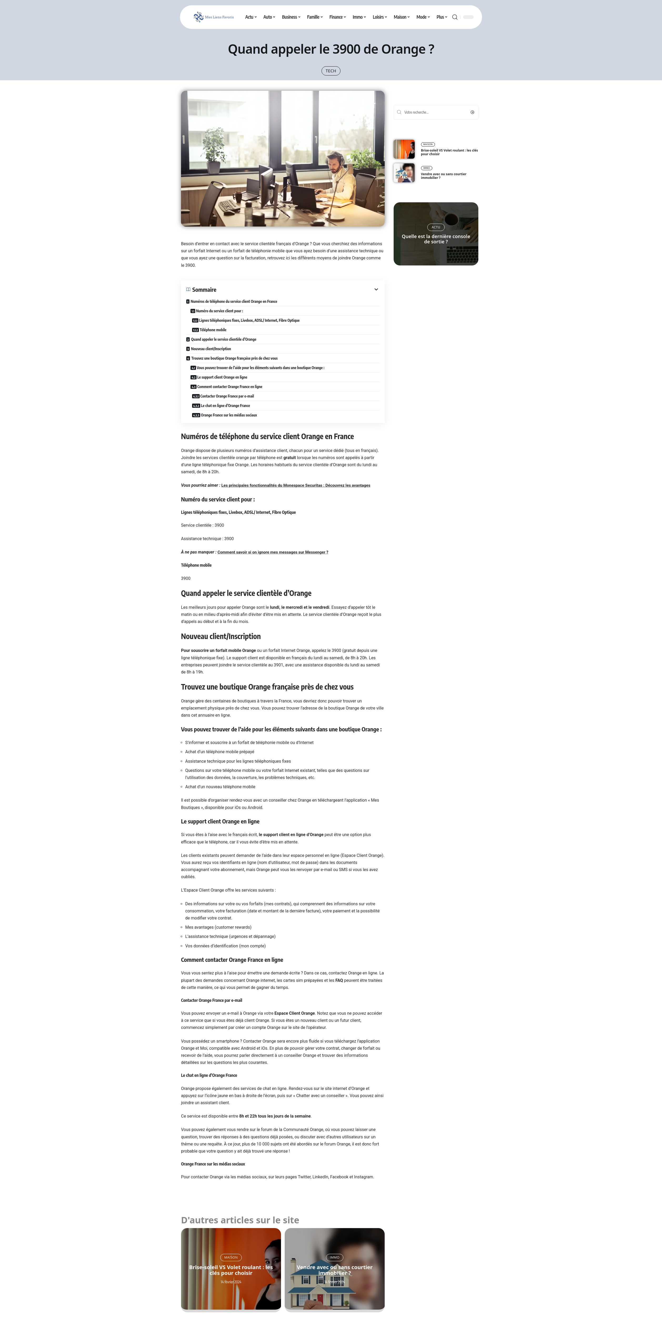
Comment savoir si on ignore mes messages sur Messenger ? (276, 556)
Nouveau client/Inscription (211, 353)
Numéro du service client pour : (220, 315)
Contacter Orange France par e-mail (232, 400)
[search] (455, 17)
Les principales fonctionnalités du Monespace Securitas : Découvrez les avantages (299, 489)
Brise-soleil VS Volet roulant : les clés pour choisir (231, 1274)
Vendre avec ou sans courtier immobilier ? (335, 1274)
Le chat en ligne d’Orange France (230, 410)
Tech (331, 73)
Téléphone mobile (217, 334)
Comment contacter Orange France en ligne (230, 391)
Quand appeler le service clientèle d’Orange (223, 343)
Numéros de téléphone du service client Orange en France (234, 305)
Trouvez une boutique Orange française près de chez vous (234, 362)
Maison (231, 1262)
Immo (335, 1262)
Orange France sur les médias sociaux (234, 419)
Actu (436, 232)
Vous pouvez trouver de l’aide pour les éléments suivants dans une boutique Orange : (261, 372)
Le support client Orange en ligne (223, 381)
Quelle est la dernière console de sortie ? (436, 243)
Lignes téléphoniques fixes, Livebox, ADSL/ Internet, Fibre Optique (254, 324)
